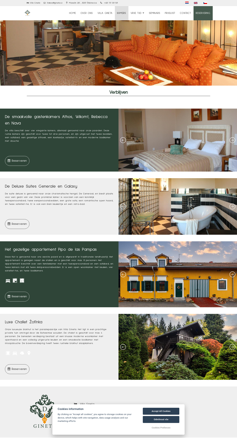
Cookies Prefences (161, 427)
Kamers (124, 13)
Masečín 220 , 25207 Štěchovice (81, 3)
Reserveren (17, 161)
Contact (186, 13)
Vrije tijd (140, 13)
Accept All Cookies (161, 411)
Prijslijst (171, 13)
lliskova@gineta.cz (53, 3)
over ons (91, 13)
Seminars (156, 13)
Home (77, 13)
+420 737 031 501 (109, 3)
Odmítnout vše (161, 419)
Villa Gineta (108, 13)
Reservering (203, 13)
